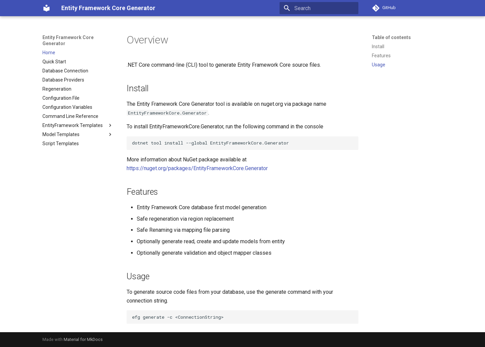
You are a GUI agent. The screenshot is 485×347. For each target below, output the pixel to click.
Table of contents (391, 37)
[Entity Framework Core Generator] (46, 8)
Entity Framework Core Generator (68, 40)
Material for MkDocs (83, 339)
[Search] (319, 8)
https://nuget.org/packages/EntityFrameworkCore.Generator (197, 168)
